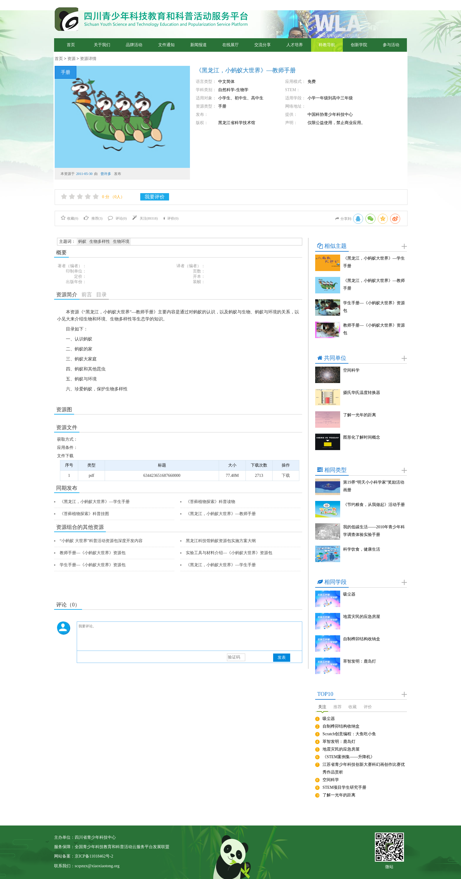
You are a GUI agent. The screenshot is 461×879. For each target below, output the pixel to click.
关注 (322, 707)
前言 (86, 295)
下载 (286, 475)
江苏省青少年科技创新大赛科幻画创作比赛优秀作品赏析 (364, 768)
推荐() (93, 218)
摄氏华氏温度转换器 (361, 392)
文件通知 (166, 45)
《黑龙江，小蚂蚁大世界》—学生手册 (95, 501)
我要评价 (155, 197)
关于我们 (102, 45)
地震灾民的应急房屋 (361, 616)
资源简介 (66, 295)
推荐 (337, 707)
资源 (71, 58)
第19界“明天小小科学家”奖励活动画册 (373, 486)
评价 (368, 707)
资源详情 (88, 58)
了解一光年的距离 (359, 415)
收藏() (69, 218)
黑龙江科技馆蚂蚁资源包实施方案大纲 (221, 541)
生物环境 (121, 241)
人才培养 (294, 45)
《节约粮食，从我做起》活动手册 (374, 504)
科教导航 (327, 45)
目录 (101, 295)
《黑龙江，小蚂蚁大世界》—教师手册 (221, 514)
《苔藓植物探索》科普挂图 (84, 514)
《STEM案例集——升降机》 (349, 757)
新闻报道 (198, 45)
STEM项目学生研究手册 (344, 787)
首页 (71, 45)
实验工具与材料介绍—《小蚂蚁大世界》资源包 (229, 553)
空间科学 (351, 370)
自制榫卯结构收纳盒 (361, 639)
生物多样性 (99, 241)
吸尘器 (349, 594)
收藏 (352, 707)
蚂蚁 (82, 241)
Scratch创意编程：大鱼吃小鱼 (349, 734)
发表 (282, 657)
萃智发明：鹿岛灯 (359, 661)
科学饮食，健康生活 (361, 549)
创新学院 (359, 45)
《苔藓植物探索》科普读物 (210, 501)
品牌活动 (134, 45)
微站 (389, 866)
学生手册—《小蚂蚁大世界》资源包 (93, 565)
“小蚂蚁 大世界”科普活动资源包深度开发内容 (101, 541)
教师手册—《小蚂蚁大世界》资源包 (93, 553)
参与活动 (391, 45)
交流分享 (262, 45)
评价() (170, 218)
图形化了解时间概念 (361, 437)
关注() (145, 218)
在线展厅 (230, 45)
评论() (117, 218)
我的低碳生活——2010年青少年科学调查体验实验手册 (374, 531)
